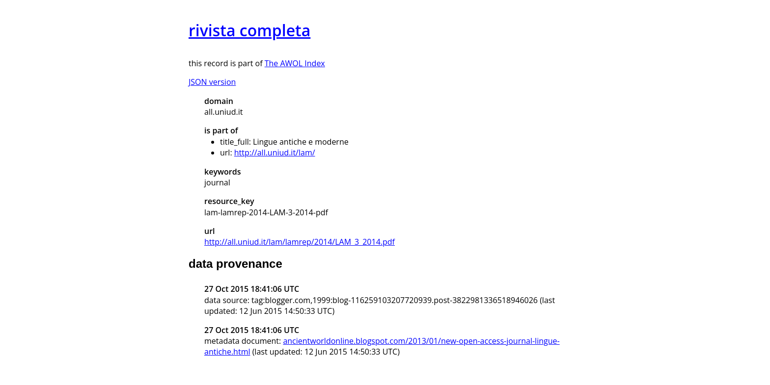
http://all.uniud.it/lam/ (274, 152)
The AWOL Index (295, 63)
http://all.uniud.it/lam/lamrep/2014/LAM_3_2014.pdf (299, 241)
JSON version (212, 82)
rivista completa (249, 30)
